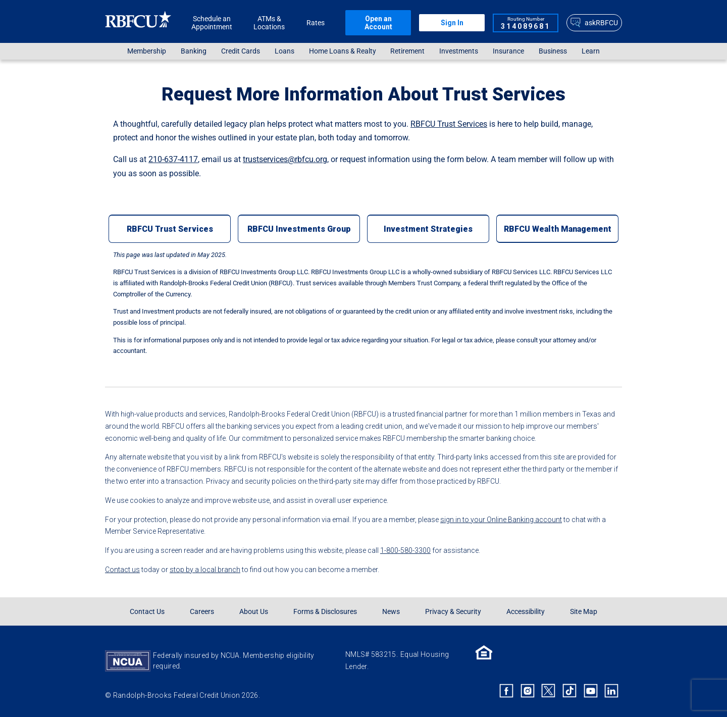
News (391, 611)
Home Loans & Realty (342, 51)
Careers (202, 611)
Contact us (122, 570)
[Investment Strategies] (428, 229)
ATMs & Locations (269, 23)
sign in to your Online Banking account (501, 520)
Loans (284, 51)
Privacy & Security (453, 611)
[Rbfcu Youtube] (590, 690)
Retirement (407, 51)
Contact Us (147, 611)
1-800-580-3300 (405, 550)
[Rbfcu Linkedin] (611, 690)
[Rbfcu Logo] (138, 22)
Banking (193, 51)
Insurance (508, 51)
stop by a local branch (205, 570)
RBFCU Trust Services (448, 124)
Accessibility (525, 611)
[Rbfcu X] (548, 690)
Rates (315, 23)
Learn (591, 51)
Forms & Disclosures (325, 611)
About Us (253, 611)
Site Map (583, 611)
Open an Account (378, 23)
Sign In (452, 23)
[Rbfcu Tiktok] (569, 690)
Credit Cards (240, 51)
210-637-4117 (173, 159)
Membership (146, 51)
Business (553, 51)
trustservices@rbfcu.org (285, 159)
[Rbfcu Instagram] (527, 690)
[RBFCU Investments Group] (298, 229)
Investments (458, 51)
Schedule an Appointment (211, 23)
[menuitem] (147, 51)
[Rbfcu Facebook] (506, 690)
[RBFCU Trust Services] (169, 229)
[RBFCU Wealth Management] (557, 229)
